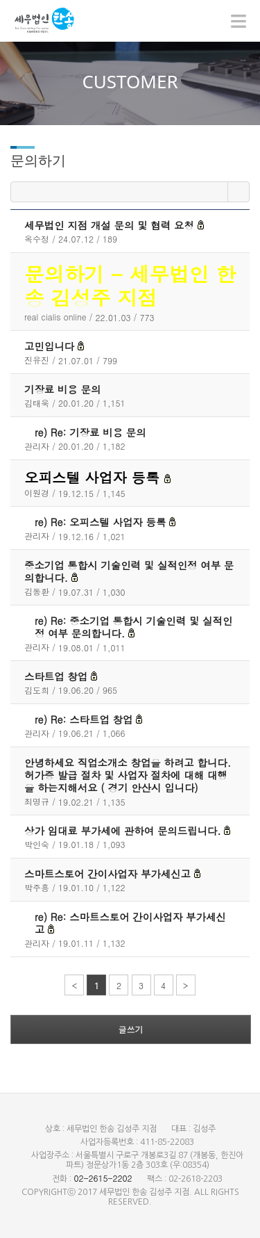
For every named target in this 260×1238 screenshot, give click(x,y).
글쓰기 (131, 1029)
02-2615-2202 (102, 1178)
